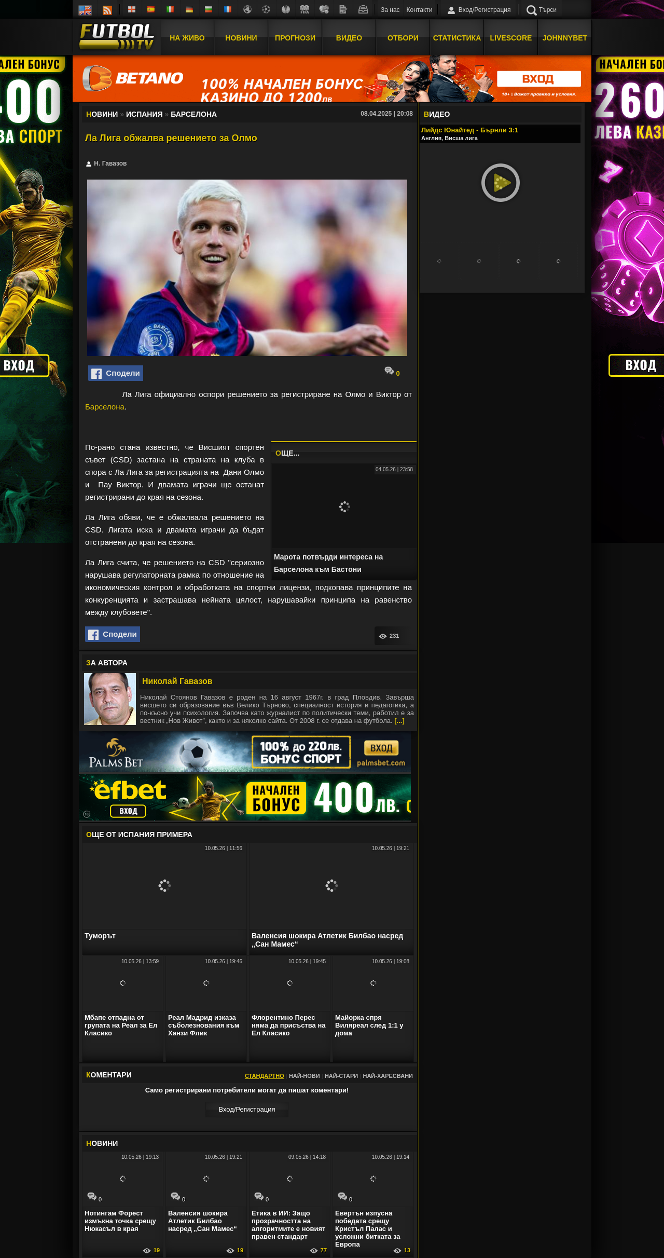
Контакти (420, 9)
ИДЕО (437, 114)
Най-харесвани (388, 1076)
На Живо (187, 38)
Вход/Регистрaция (246, 1109)
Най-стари (341, 1076)
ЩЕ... (287, 453)
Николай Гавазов (177, 681)
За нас (390, 9)
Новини (241, 38)
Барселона (105, 406)
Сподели (115, 373)
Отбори (403, 38)
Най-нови (304, 1076)
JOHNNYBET (565, 38)
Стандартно (264, 1076)
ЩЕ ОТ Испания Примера (139, 834)
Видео (349, 38)
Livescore (511, 38)
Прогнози (295, 38)
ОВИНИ (102, 1143)
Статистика (457, 38)
